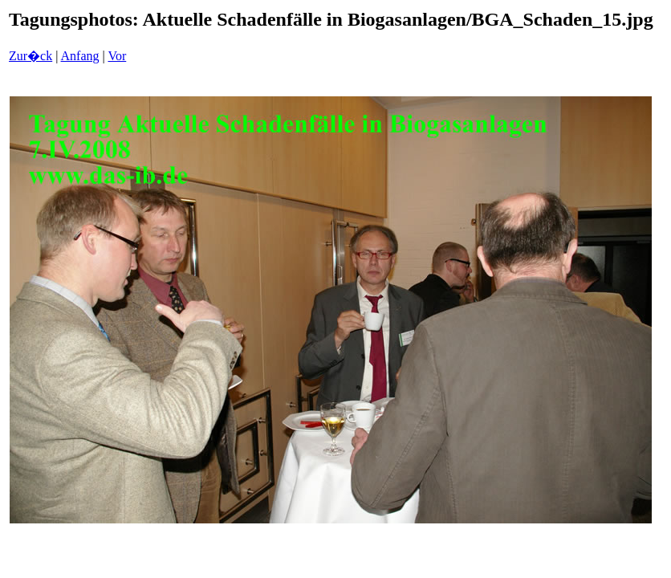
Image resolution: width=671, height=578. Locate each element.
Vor (117, 56)
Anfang (80, 56)
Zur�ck (30, 56)
